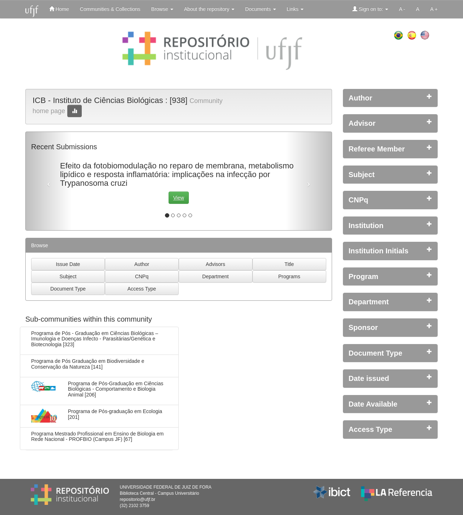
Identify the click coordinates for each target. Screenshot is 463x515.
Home (59, 9)
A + (434, 9)
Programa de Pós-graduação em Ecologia (115, 411)
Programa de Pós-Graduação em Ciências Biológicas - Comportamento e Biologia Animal (115, 389)
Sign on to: (370, 9)
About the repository (209, 9)
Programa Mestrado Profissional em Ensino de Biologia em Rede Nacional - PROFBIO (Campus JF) (97, 436)
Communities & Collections (110, 9)
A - (402, 9)
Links (295, 9)
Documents (260, 9)
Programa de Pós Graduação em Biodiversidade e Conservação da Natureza (87, 363)
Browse (162, 9)
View (178, 198)
